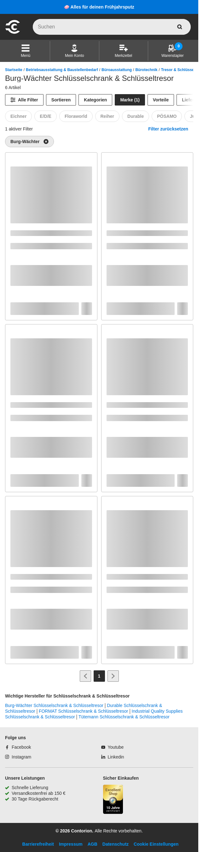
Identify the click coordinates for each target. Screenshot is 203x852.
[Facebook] (18, 747)
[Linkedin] (112, 757)
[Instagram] (18, 757)
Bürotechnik (146, 70)
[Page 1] (99, 676)
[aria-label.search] (179, 27)
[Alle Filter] (24, 100)
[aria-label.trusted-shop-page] (113, 800)
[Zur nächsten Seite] (113, 676)
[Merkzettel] (123, 51)
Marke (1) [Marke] (129, 99)
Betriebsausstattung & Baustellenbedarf (62, 70)
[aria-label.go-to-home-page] (12, 32)
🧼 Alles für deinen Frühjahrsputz (99, 6)
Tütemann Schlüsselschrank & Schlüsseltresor (124, 716)
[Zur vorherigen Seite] (85, 676)
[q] (112, 27)
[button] (25, 51)
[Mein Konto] (74, 51)
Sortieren (61, 99)
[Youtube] (112, 747)
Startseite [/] (13, 70)
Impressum (71, 844)
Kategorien (95, 99)
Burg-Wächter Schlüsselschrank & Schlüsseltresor (54, 705)
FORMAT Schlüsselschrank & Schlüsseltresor (83, 711)
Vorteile (161, 99)
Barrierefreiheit (38, 844)
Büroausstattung (117, 70)
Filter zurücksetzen (168, 128)
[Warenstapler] (172, 51)
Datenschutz (115, 844)
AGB (92, 844)
